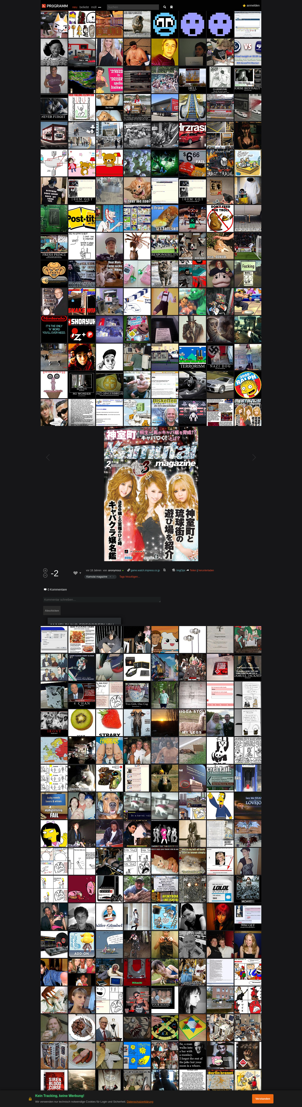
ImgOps (181, 570)
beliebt (84, 7)
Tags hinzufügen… (129, 576)
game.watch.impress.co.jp (145, 570)
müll (93, 7)
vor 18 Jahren (93, 570)
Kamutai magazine (96, 576)
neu (74, 7)
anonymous (114, 570)
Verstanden (262, 1098)
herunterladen (206, 570)
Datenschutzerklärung (140, 1101)
